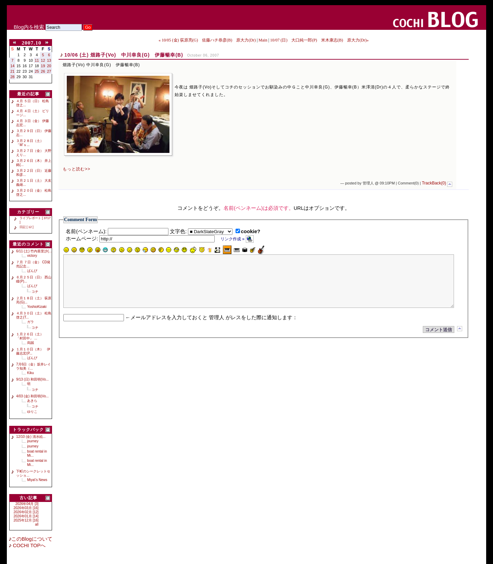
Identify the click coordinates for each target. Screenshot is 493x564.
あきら (32, 401)
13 (49, 60)
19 (43, 66)
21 (12, 71)
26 (43, 71)
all (36, 524)
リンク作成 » (237, 239)
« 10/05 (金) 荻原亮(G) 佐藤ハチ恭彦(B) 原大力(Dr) (207, 40)
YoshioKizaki (36, 307)
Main (262, 40)
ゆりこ (32, 411)
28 (12, 77)
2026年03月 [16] (26, 508)
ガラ (30, 322)
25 (37, 71)
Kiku (30, 373)
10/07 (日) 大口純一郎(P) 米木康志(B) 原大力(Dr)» (319, 40)
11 (37, 60)
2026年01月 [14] (26, 516)
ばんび (32, 271)
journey (32, 441)
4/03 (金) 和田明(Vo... (32, 396)
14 (12, 66)
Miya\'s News (37, 480)
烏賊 (30, 343)
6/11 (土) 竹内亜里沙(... (33, 251)
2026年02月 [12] (26, 512)
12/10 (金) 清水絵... (31, 437)
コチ (34, 291)
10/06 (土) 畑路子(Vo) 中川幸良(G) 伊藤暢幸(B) (123, 55)
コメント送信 (438, 340)
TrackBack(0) (434, 183)
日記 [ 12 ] (27, 227)
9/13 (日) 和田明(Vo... (32, 379)
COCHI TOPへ (28, 545)
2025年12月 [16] (26, 520)
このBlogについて (31, 539)
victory (32, 255)
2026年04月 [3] (26, 504)
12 (43, 60)
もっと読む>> (76, 169)
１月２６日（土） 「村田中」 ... (31, 336)
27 (49, 71)
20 (49, 66)
